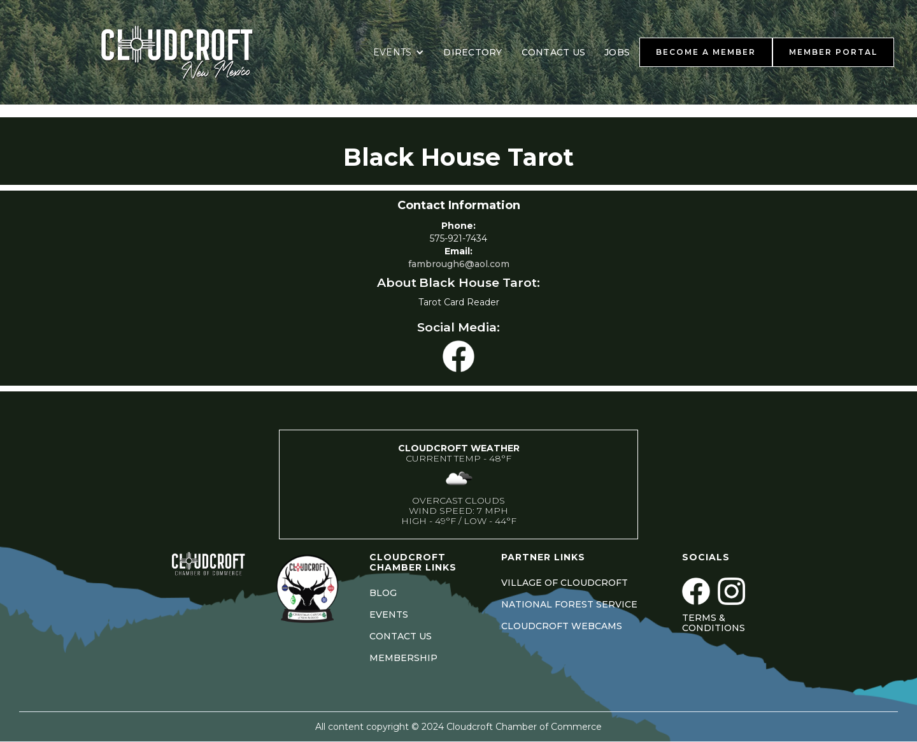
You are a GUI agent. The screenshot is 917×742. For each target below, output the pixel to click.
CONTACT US (554, 52)
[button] (399, 52)
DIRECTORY (472, 52)
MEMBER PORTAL (833, 52)
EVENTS (388, 614)
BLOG (383, 593)
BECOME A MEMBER (706, 52)
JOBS (617, 52)
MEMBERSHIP (403, 658)
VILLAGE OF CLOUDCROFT (564, 583)
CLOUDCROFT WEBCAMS (561, 626)
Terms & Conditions (713, 623)
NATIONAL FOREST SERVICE (569, 604)
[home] (192, 52)
